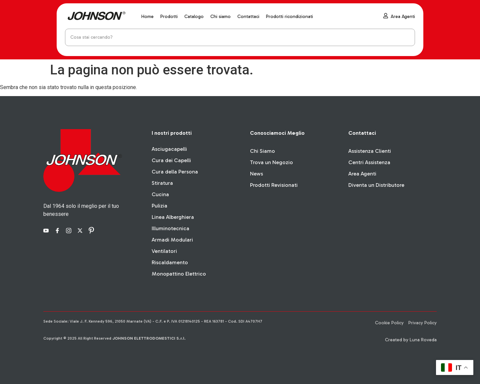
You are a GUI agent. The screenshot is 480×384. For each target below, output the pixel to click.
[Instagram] (69, 230)
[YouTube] (47, 230)
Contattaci (248, 16)
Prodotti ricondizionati (289, 16)
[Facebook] (58, 230)
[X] (81, 230)
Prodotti (169, 16)
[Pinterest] (92, 230)
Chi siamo (220, 16)
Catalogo (194, 16)
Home (147, 16)
